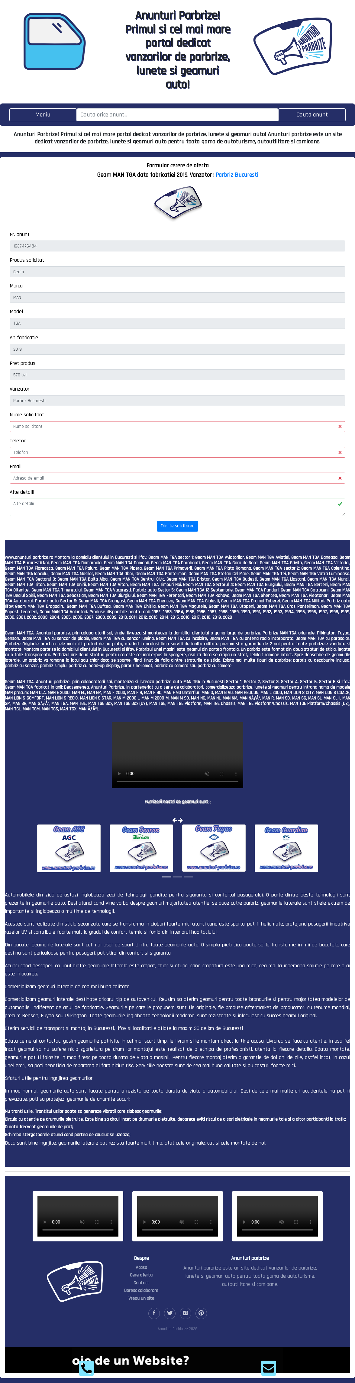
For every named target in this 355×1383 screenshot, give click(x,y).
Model (16, 311)
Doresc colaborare (141, 1290)
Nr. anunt (20, 234)
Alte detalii (22, 492)
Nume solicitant (27, 414)
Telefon (18, 440)
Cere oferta (141, 1275)
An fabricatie (24, 337)
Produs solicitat (27, 260)
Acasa (141, 1267)
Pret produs (22, 363)
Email (15, 466)
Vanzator (19, 388)
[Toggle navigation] (43, 114)
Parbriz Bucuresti (237, 175)
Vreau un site (141, 1298)
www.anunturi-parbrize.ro (29, 557)
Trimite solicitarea (177, 526)
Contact (141, 1283)
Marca (16, 285)
